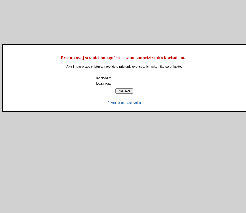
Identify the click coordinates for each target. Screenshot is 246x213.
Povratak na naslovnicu (124, 102)
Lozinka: (103, 83)
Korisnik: (103, 78)
